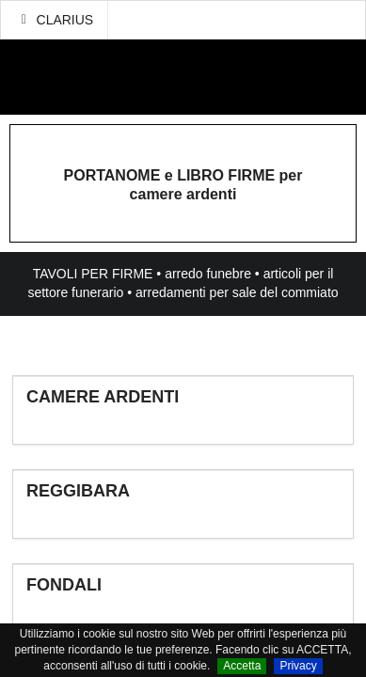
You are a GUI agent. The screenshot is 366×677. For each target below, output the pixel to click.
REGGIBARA (78, 490)
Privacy (297, 665)
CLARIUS (54, 19)
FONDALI (64, 584)
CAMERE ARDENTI (102, 396)
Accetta (242, 665)
